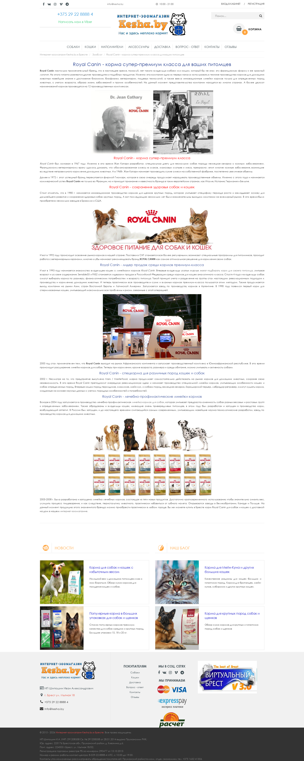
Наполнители (112, 47)
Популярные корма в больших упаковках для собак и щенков (113, 615)
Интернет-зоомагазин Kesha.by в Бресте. (80, 732)
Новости (57, 548)
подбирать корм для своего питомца (230, 270)
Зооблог (97, 54)
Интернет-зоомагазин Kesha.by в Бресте (64, 54)
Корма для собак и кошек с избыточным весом (111, 569)
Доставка (162, 47)
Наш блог (173, 548)
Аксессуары (138, 47)
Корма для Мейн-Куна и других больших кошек (229, 569)
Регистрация (256, 3)
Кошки (90, 47)
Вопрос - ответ (187, 47)
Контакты (212, 47)
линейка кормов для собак (148, 402)
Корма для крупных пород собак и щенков (232, 615)
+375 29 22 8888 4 (56, 702)
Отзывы (231, 47)
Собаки (73, 47)
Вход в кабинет (230, 3)
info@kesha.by (115, 4)
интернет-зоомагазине (73, 511)
